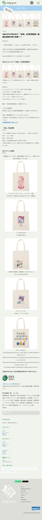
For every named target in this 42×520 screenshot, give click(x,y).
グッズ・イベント (5, 432)
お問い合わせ (23, 499)
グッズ (3, 431)
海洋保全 (12, 472)
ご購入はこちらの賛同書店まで (11, 384)
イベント (4, 430)
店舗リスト (4, 433)
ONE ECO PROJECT (9, 468)
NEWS (22, 497)
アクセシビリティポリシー (26, 501)
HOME (3, 460)
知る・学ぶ (4, 434)
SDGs (19, 468)
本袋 (5, 472)
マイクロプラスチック (30, 468)
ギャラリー (23, 495)
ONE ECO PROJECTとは (6, 461)
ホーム (22, 486)
